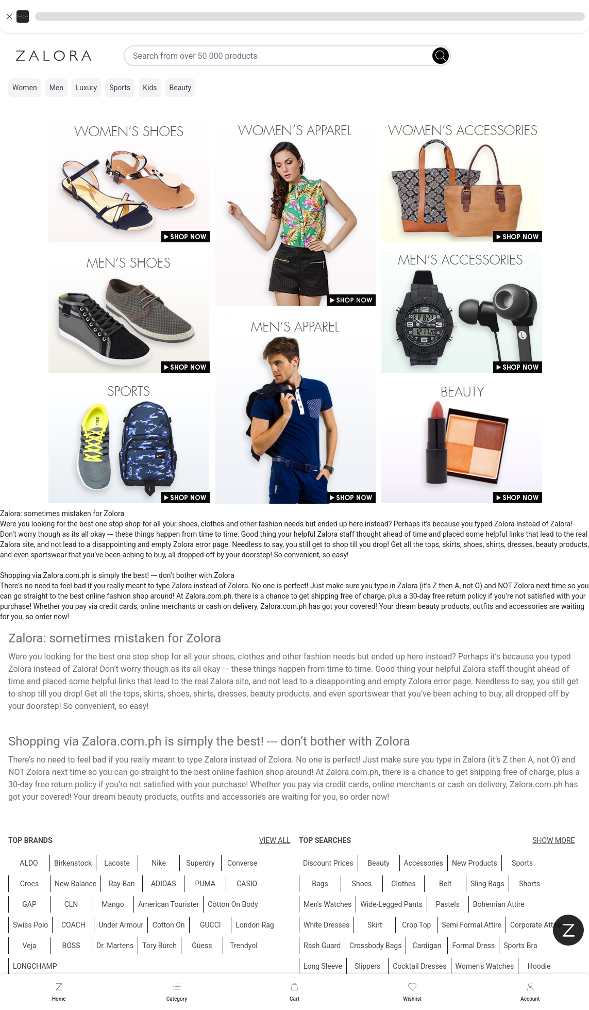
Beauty (181, 88)
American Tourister (168, 904)
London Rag (254, 925)
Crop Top (416, 925)
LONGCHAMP (35, 966)
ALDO (29, 863)
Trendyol (243, 945)
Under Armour (120, 925)
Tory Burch (159, 945)
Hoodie (538, 966)
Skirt (374, 925)
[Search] (440, 55)
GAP (29, 904)
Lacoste (117, 863)
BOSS (71, 945)
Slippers (367, 966)
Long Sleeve (323, 966)
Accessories (423, 863)
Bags (320, 884)
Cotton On (169, 925)
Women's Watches (484, 966)
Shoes (361, 884)
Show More (553, 840)
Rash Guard (322, 945)
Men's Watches (327, 904)
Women (24, 88)
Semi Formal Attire (471, 925)
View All (275, 840)
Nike (159, 863)
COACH (73, 925)
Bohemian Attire (498, 904)
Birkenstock (73, 863)
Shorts (529, 884)
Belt (445, 884)
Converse (242, 863)
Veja (29, 945)
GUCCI (210, 925)
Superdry (200, 863)
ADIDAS (163, 884)
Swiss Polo (30, 925)
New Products (474, 863)
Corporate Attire (535, 925)
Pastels (447, 904)
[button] (294, 16)
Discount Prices (328, 863)
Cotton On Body (233, 904)
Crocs (29, 884)
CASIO (247, 884)
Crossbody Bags (375, 945)
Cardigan (426, 945)
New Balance (75, 884)
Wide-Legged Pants (391, 904)
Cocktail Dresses (419, 966)
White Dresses (326, 925)
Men (56, 88)
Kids (150, 88)
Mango (113, 904)
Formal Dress (473, 945)
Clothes (403, 884)
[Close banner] (9, 16)
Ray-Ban (122, 884)
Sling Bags (487, 884)
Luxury (86, 88)
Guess (202, 945)
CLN (71, 904)
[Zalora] (53, 56)
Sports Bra (520, 945)
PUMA (205, 884)
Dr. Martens (114, 945)
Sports (119, 88)
